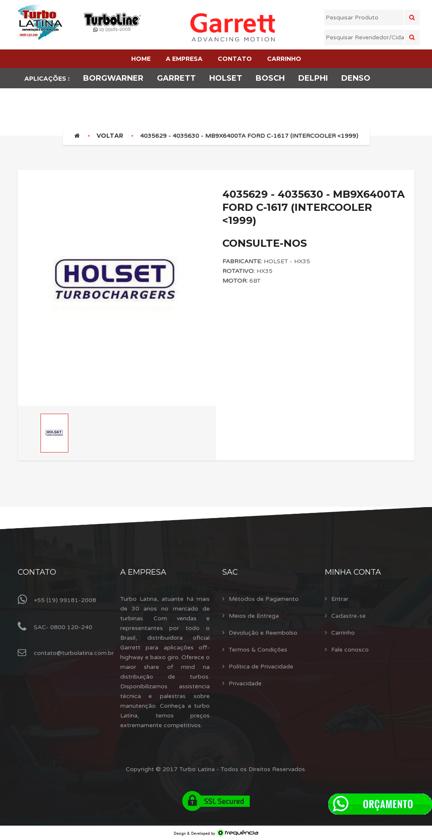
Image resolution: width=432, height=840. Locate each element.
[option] (117, 281)
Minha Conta (353, 572)
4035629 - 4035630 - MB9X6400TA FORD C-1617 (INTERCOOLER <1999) (249, 135)
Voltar (110, 135)
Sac (230, 572)
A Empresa (143, 572)
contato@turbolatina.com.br (74, 653)
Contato (37, 572)
